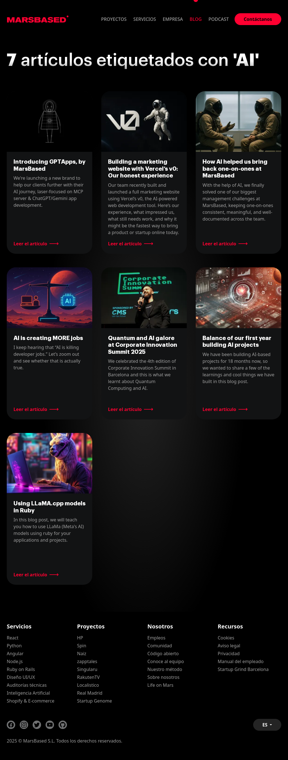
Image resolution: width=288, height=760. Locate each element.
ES (265, 725)
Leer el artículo (30, 244)
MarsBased (38, 19)
